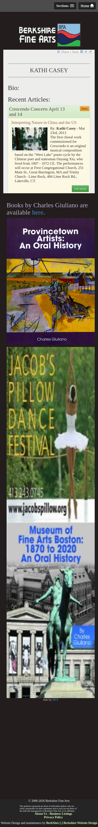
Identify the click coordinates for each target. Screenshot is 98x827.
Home (87, 6)
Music (84, 108)
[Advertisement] (49, 750)
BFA (55, 699)
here (38, 212)
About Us (41, 813)
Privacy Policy (53, 817)
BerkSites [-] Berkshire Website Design (71, 823)
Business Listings (61, 813)
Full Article (80, 188)
